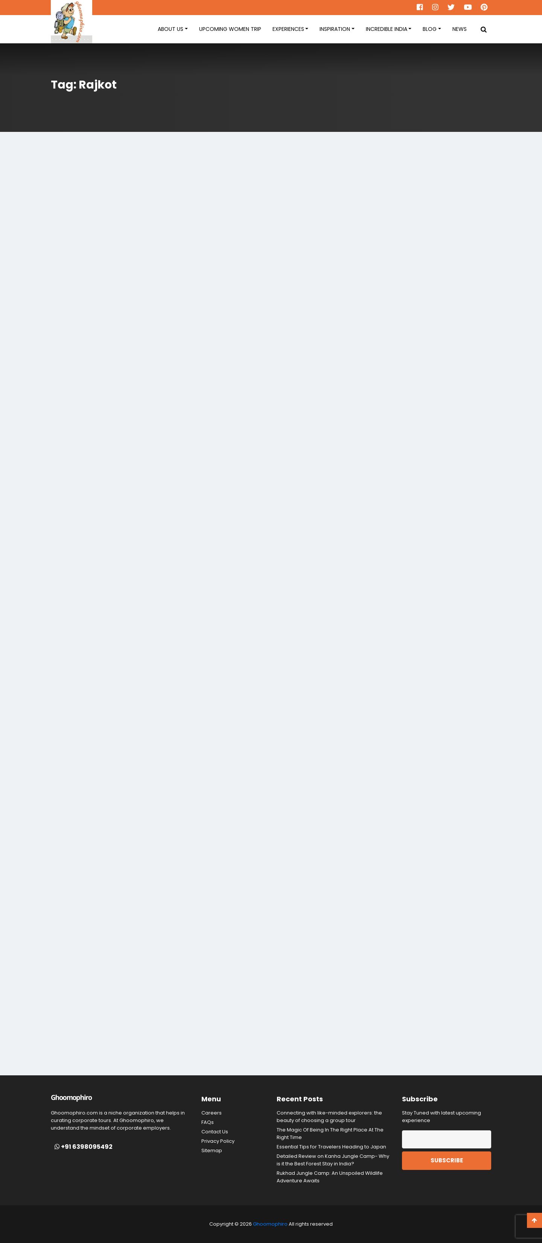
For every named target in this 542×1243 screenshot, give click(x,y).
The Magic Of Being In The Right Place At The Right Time (330, 1133)
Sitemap (211, 1150)
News (459, 29)
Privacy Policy (217, 1141)
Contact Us (214, 1131)
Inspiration (335, 29)
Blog (430, 29)
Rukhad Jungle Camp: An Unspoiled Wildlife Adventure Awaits (330, 1177)
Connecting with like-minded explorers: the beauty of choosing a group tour (329, 1116)
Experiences (288, 29)
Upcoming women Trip (230, 29)
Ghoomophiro (270, 1224)
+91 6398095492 (84, 1147)
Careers (211, 1112)
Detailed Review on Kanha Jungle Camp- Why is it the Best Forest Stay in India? (333, 1160)
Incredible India (386, 29)
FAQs (207, 1122)
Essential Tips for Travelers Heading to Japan (331, 1146)
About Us (170, 29)
